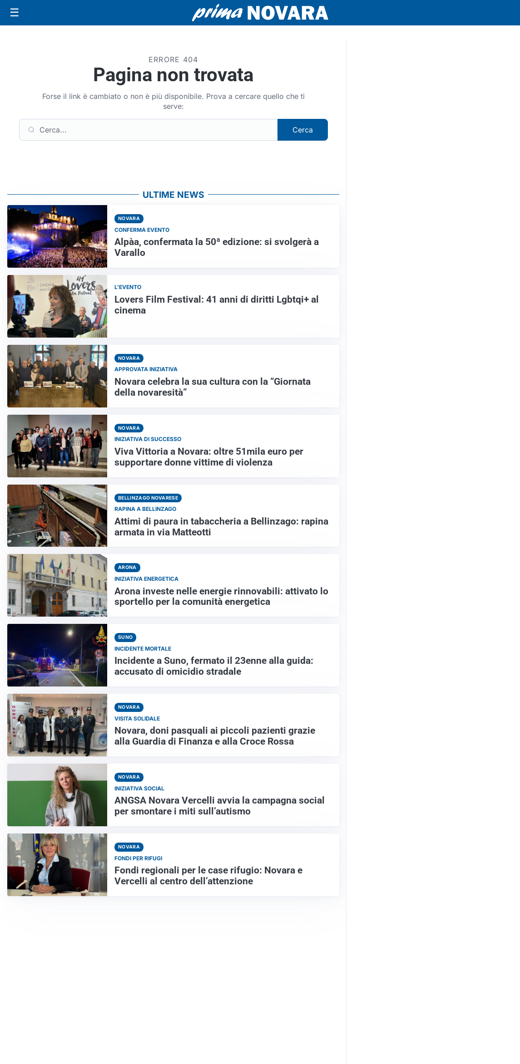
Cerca (302, 129)
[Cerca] (148, 130)
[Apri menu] (14, 12)
